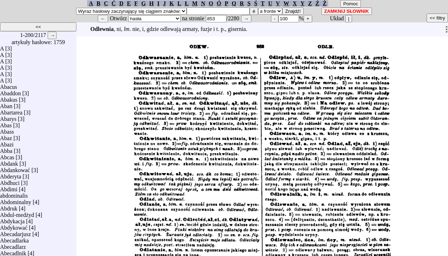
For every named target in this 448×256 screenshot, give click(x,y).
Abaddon (10, 92)
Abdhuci (10, 181)
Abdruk (8, 207)
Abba (6, 149)
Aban (6, 104)
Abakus (8, 98)
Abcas (7, 156)
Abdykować (13, 226)
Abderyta (10, 175)
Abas (6, 124)
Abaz (6, 136)
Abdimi (8, 188)
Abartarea (11, 111)
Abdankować (15, 168)
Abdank (9, 162)
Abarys (8, 117)
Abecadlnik (13, 252)
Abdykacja (12, 220)
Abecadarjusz (15, 232)
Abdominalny (15, 200)
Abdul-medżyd (17, 213)
